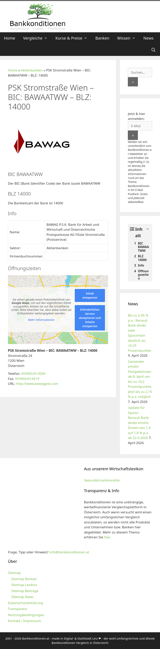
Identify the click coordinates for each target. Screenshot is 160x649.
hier (107, 537)
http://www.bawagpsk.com (37, 383)
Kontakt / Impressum (24, 620)
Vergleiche (37, 38)
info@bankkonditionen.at (69, 552)
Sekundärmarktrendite (102, 480)
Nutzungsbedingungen (26, 615)
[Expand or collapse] (147, 229)
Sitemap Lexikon (24, 584)
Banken (102, 38)
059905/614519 (27, 378)
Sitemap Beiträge (24, 591)
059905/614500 (33, 373)
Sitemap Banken (24, 579)
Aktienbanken (32, 70)
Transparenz (17, 608)
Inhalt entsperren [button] (89, 295)
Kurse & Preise (73, 38)
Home (9, 38)
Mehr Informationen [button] (41, 320)
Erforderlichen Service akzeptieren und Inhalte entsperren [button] (90, 318)
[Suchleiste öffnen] (153, 50)
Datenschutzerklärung (25, 603)
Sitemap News (22, 596)
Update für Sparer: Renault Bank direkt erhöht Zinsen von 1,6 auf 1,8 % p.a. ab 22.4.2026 (139, 422)
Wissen (128, 38)
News (148, 38)
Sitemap (14, 572)
